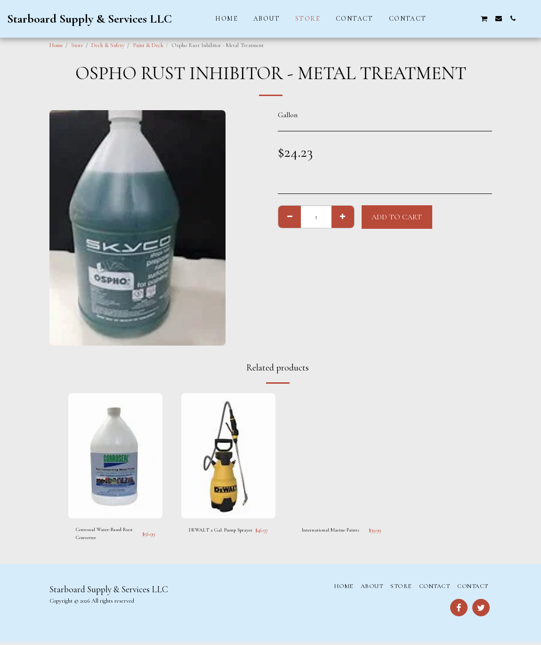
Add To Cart (396, 217)
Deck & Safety (108, 45)
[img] (115, 456)
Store (77, 45)
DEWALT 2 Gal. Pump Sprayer (215, 534)
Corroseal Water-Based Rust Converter (102, 534)
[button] (441, 18)
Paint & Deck (148, 45)
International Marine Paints (333, 530)
